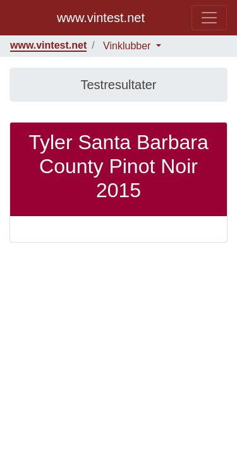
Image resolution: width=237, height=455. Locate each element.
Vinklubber (128, 45)
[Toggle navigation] (209, 17)
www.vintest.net (101, 18)
